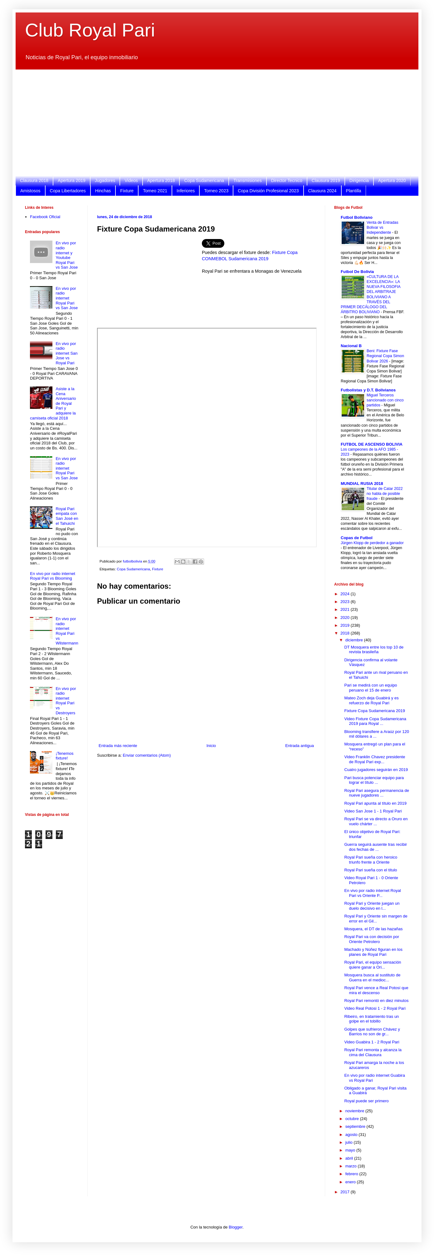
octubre (352, 1118)
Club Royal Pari (90, 30)
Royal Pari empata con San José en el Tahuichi (67, 516)
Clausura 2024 (322, 190)
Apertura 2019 (71, 180)
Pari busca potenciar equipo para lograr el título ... (374, 780)
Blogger (235, 1227)
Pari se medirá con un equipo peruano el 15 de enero (370, 687)
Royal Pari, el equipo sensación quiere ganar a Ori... (372, 965)
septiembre (356, 1126)
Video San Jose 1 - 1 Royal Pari (373, 811)
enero (351, 1182)
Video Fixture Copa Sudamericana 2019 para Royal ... (375, 721)
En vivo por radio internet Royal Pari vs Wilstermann (67, 630)
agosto (352, 1134)
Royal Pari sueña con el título (370, 870)
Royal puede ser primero (366, 1101)
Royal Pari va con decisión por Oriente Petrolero (371, 939)
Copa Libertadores (68, 190)
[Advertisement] (212, 122)
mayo (350, 1150)
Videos (131, 180)
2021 (345, 609)
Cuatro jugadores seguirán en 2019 (376, 769)
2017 (345, 1192)
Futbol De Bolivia (357, 271)
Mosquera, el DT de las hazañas (373, 929)
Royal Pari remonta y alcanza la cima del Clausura (373, 1052)
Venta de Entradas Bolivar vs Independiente (382, 227)
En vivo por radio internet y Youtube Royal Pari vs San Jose (67, 255)
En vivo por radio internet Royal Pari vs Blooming (52, 576)
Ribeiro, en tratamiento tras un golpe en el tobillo (371, 1019)
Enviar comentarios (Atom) (147, 755)
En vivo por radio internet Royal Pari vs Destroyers (66, 700)
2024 (345, 594)
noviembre (355, 1111)
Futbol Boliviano (357, 217)
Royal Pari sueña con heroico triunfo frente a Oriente (370, 860)
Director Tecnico (286, 180)
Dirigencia (359, 180)
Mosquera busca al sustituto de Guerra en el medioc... (372, 977)
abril (349, 1158)
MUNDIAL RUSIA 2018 (362, 483)
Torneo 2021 (155, 190)
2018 (345, 633)
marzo (351, 1166)
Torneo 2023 (216, 190)
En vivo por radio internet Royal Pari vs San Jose (67, 298)
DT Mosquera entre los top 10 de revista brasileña (373, 649)
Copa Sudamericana (204, 180)
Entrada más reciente (118, 745)
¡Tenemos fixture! (64, 756)
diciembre (354, 640)
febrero (352, 1173)
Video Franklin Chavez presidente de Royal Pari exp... (374, 759)
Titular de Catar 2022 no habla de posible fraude (385, 493)
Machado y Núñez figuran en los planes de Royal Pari (373, 952)
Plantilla (353, 190)
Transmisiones (247, 180)
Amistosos (30, 190)
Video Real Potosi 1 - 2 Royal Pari (374, 1008)
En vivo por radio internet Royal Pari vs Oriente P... (372, 893)
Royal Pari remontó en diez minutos (376, 1000)
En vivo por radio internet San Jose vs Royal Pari (66, 353)
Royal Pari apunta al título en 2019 (375, 803)
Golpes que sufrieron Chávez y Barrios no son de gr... (372, 1032)
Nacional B (351, 345)
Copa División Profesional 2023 (268, 190)
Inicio (211, 745)
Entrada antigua (299, 745)
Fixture (127, 190)
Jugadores (105, 180)
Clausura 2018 (34, 180)
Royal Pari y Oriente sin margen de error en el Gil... (375, 918)
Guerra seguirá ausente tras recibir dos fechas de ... (375, 847)
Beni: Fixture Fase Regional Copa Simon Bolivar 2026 (385, 356)
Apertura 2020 (392, 180)
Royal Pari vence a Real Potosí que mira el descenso (376, 990)
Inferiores (186, 190)
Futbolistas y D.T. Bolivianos (368, 390)
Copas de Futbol (357, 537)
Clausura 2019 (326, 180)
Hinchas (103, 190)
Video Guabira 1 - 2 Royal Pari (371, 1042)
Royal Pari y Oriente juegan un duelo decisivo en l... (371, 906)
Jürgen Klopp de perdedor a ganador (372, 543)
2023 (345, 601)
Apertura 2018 (161, 180)
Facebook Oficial (45, 216)
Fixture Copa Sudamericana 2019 (374, 710)
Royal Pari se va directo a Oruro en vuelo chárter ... (375, 821)
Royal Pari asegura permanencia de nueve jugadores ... (376, 793)
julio (349, 1142)
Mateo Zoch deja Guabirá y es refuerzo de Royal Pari (371, 700)
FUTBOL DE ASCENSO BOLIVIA (371, 444)
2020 (345, 617)
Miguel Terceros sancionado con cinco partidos (385, 400)
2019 (345, 625)
